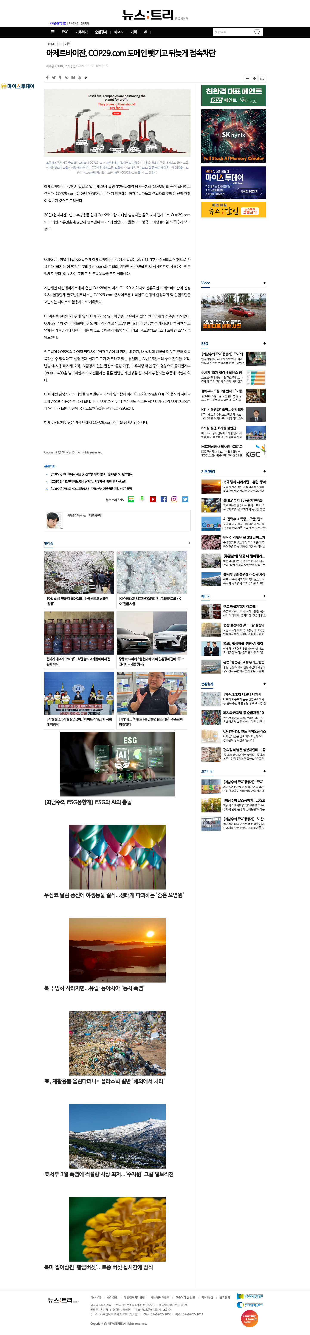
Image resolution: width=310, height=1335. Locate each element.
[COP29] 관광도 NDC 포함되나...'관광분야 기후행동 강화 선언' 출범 (91, 489)
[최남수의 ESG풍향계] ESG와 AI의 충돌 (88, 802)
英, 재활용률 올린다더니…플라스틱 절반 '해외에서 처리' (104, 1082)
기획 (134, 32)
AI (145, 32)
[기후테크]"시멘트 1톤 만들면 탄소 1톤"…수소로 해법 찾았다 (151, 722)
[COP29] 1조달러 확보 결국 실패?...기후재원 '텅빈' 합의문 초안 (88, 481)
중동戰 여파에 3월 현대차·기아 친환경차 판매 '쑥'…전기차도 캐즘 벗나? (151, 661)
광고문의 (225, 1297)
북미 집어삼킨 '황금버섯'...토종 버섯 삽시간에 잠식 (98, 1268)
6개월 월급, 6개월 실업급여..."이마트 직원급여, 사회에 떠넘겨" (79, 722)
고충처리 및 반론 (185, 1297)
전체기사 (85, 23)
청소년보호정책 (160, 1297)
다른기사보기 (95, 515)
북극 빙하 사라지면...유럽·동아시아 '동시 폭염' (94, 989)
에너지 (118, 32)
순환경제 (101, 32)
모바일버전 (73, 23)
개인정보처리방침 (134, 1297)
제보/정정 (207, 1297)
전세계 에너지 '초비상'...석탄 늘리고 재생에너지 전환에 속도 (78, 661)
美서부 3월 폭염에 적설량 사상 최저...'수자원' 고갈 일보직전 (109, 1175)
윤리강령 (112, 1297)
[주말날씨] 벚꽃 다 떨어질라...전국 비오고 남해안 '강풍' (77, 601)
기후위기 (82, 32)
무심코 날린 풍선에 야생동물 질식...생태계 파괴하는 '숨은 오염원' (114, 896)
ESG (65, 32)
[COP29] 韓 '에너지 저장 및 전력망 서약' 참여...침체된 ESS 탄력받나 (91, 474)
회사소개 (95, 1297)
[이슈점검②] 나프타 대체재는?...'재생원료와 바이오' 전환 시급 (150, 601)
